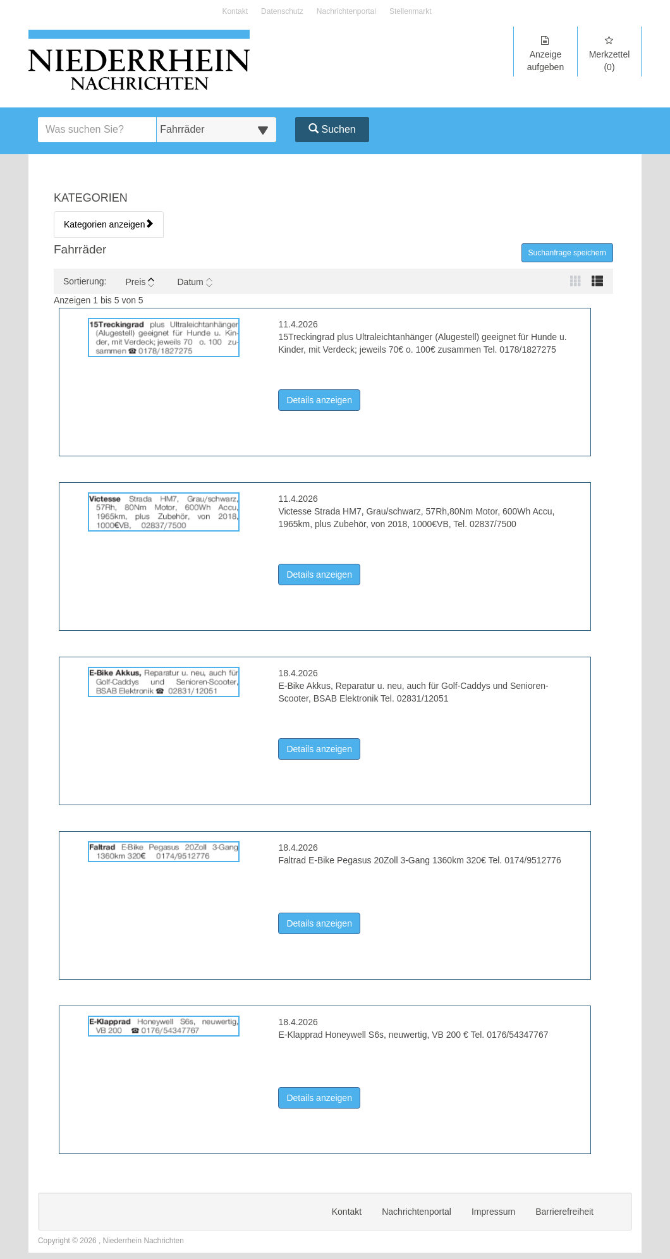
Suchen (332, 129)
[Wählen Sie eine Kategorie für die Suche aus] (216, 129)
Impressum (493, 1212)
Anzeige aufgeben (545, 54)
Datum (194, 282)
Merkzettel (609, 54)
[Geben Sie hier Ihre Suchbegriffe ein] (97, 129)
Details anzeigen (323, 399)
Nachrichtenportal (346, 11)
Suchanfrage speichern (567, 252)
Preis (139, 282)
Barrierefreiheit (564, 1212)
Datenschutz (282, 11)
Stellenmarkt (410, 11)
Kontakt (235, 11)
